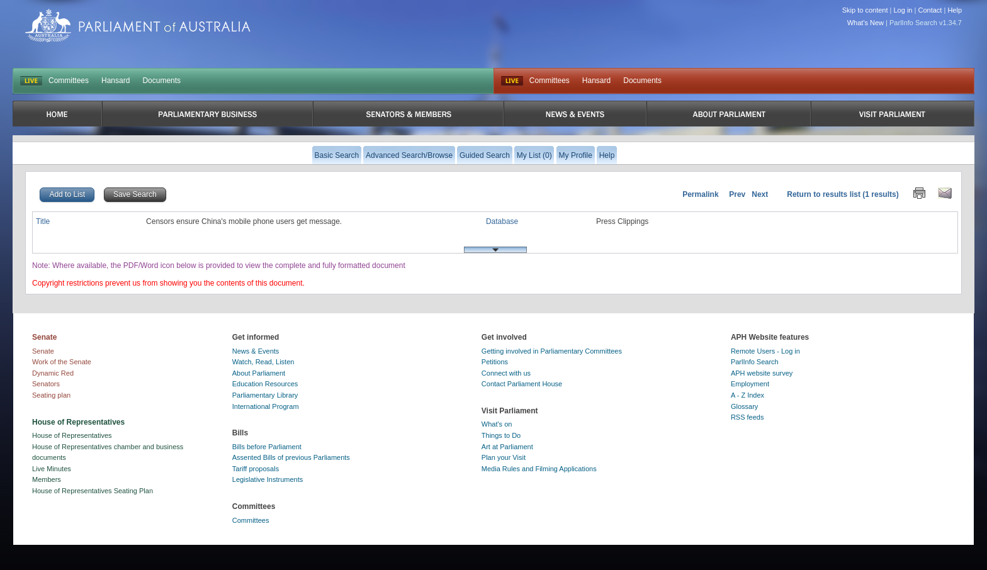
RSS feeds (747, 417)
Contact (930, 10)
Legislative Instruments (267, 479)
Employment (750, 384)
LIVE (31, 81)
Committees (68, 80)
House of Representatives (72, 435)
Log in (903, 10)
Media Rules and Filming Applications (539, 468)
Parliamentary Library (265, 395)
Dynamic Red (53, 373)
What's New (865, 22)
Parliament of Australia (138, 25)
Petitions (495, 362)
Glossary (744, 406)
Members (46, 479)
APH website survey (761, 373)
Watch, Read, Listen (263, 362)
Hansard (115, 80)
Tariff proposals (255, 468)
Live (512, 81)
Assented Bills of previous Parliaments (291, 457)
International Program (265, 406)
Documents (161, 80)
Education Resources (265, 384)
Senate (43, 351)
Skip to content (865, 10)
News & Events (255, 351)
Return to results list (823, 194)
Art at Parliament (507, 446)
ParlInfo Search (755, 362)
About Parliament (258, 373)
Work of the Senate (61, 362)
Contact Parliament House (522, 384)
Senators (46, 384)
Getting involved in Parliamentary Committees (552, 351)
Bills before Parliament (267, 446)
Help (954, 10)
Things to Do (501, 435)
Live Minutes (51, 468)
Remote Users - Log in (765, 351)
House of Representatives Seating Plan (92, 491)
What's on (497, 424)
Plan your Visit (504, 457)
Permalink (700, 194)
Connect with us (506, 373)
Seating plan (51, 395)
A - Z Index (747, 395)
